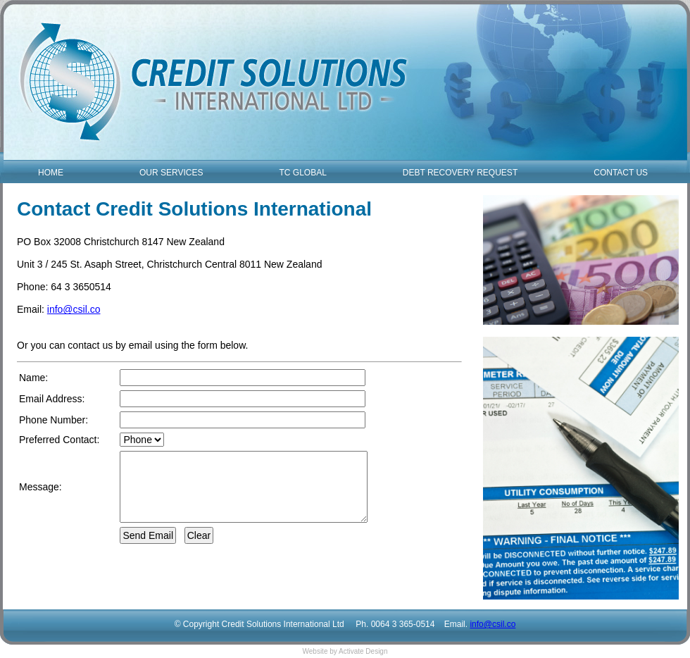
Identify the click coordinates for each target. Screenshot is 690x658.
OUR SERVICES (171, 173)
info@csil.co (74, 309)
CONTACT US (621, 173)
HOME (50, 173)
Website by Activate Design (345, 651)
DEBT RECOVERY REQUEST (460, 173)
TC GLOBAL (302, 173)
